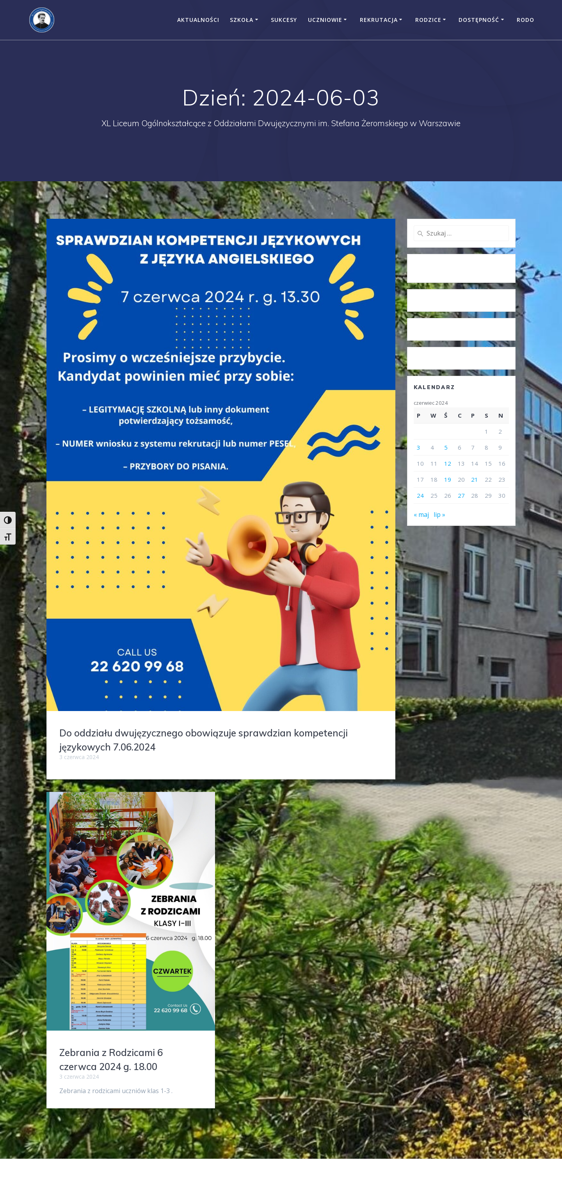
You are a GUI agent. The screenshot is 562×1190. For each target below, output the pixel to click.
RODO (525, 19)
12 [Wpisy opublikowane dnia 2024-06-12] (447, 463)
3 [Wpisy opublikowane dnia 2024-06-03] (418, 447)
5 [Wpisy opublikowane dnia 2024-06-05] (446, 447)
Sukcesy (284, 19)
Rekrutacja (379, 19)
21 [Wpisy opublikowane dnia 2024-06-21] (474, 479)
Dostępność (479, 19)
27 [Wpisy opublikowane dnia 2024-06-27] (461, 495)
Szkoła (241, 19)
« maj (421, 514)
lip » (439, 514)
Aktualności (198, 19)
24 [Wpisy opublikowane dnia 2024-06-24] (420, 495)
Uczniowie (325, 19)
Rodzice (428, 19)
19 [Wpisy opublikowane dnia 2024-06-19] (447, 479)
